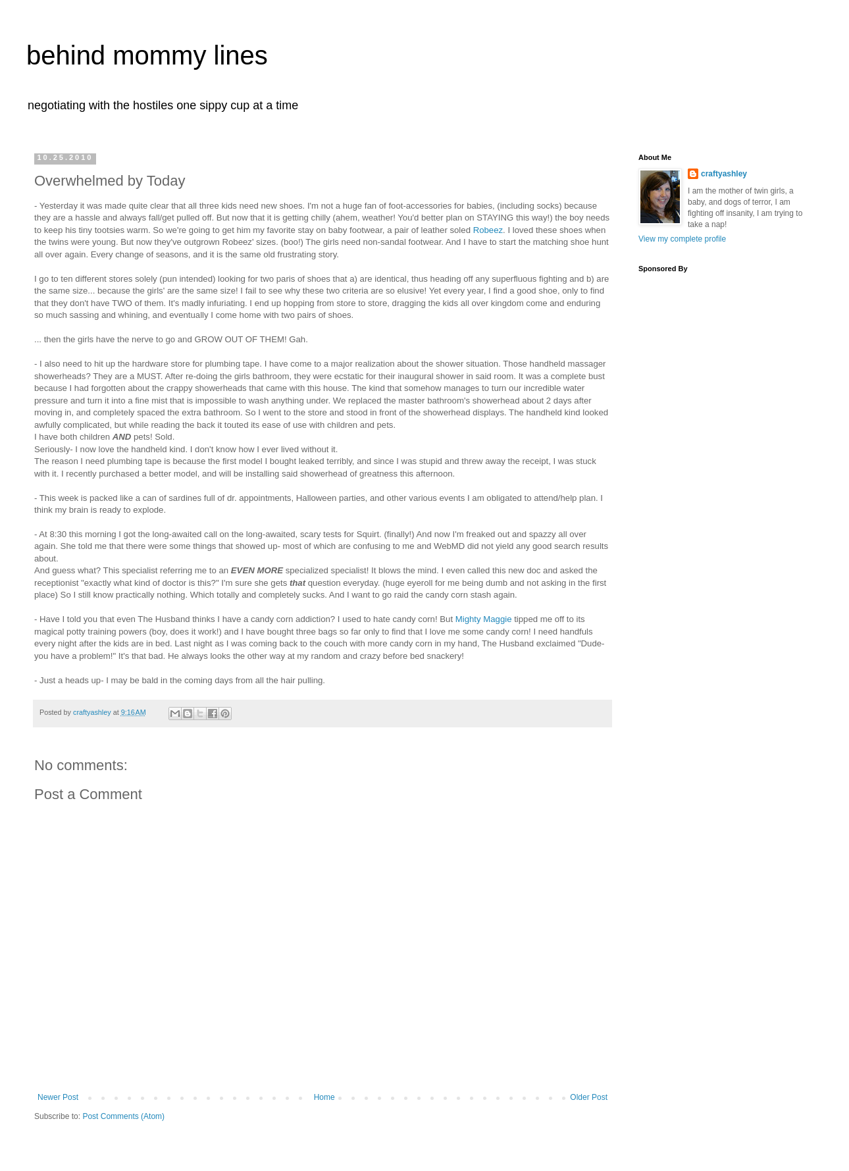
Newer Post (58, 1097)
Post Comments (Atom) (123, 1116)
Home (324, 1097)
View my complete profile (682, 239)
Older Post (588, 1097)
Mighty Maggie (483, 619)
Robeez (488, 230)
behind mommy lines (147, 55)
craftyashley (724, 173)
